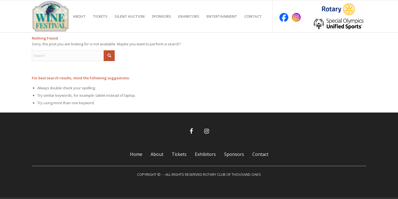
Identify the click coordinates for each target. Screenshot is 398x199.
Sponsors (234, 154)
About (157, 154)
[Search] (73, 55)
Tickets (179, 154)
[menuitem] (79, 16)
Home (136, 154)
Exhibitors (205, 154)
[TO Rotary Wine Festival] (50, 16)
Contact (260, 154)
